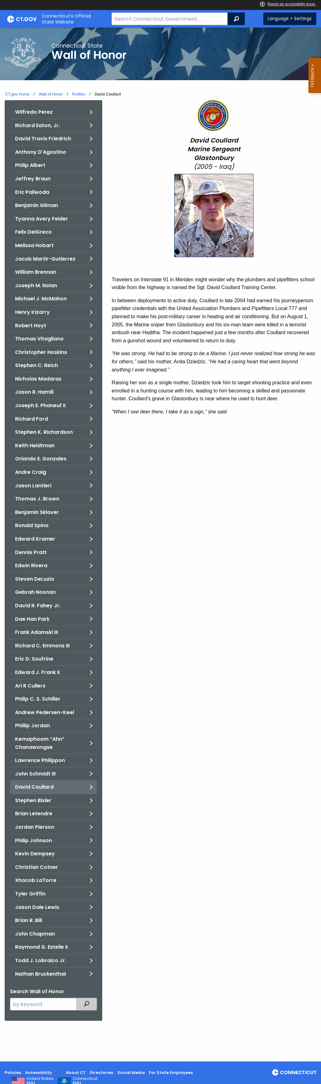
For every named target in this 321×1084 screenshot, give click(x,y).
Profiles (79, 94)
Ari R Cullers (30, 685)
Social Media (131, 1072)
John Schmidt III (35, 773)
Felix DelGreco (33, 232)
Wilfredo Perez (34, 112)
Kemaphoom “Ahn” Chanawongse (40, 743)
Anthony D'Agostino (40, 152)
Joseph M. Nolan (36, 285)
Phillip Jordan (32, 725)
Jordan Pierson (34, 827)
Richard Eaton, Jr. (37, 125)
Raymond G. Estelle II (41, 947)
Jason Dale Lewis (37, 907)
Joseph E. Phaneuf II (40, 405)
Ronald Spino (32, 525)
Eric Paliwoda (32, 192)
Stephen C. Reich (36, 365)
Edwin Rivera (31, 565)
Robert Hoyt (30, 325)
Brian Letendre (33, 813)
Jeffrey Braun (32, 178)
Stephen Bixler (33, 800)
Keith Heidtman (35, 445)
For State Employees (171, 1072)
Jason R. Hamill (34, 392)
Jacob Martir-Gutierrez (45, 258)
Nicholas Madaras (38, 378)
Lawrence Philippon (40, 760)
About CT (76, 1072)
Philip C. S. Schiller (38, 699)
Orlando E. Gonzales (40, 458)
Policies (13, 1072)
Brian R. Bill (28, 920)
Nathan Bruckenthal (40, 974)
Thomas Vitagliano (39, 338)
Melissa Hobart (34, 245)
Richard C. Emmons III (42, 645)
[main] (160, 544)
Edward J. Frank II (37, 672)
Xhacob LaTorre (35, 880)
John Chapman (35, 933)
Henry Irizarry (32, 312)
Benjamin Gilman (36, 205)
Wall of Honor (51, 94)
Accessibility (38, 1072)
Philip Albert (30, 165)
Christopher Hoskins (41, 352)
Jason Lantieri (33, 485)
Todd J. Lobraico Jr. (40, 960)
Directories (101, 1072)
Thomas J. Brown (37, 498)
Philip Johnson (33, 840)
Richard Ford (31, 419)
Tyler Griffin (30, 893)
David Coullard (34, 787)
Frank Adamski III (36, 632)
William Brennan (35, 272)
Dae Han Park (32, 619)
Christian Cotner (36, 867)
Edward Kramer (35, 538)
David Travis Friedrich (43, 138)
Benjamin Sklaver (37, 512)
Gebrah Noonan (35, 592)
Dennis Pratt (31, 552)
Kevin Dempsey (35, 853)
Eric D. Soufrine (34, 658)
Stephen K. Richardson (44, 432)
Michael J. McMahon (41, 298)
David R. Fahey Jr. (38, 605)
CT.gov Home (17, 94)
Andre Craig (30, 472)
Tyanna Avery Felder (41, 218)
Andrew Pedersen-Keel (44, 712)
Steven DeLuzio (34, 579)
